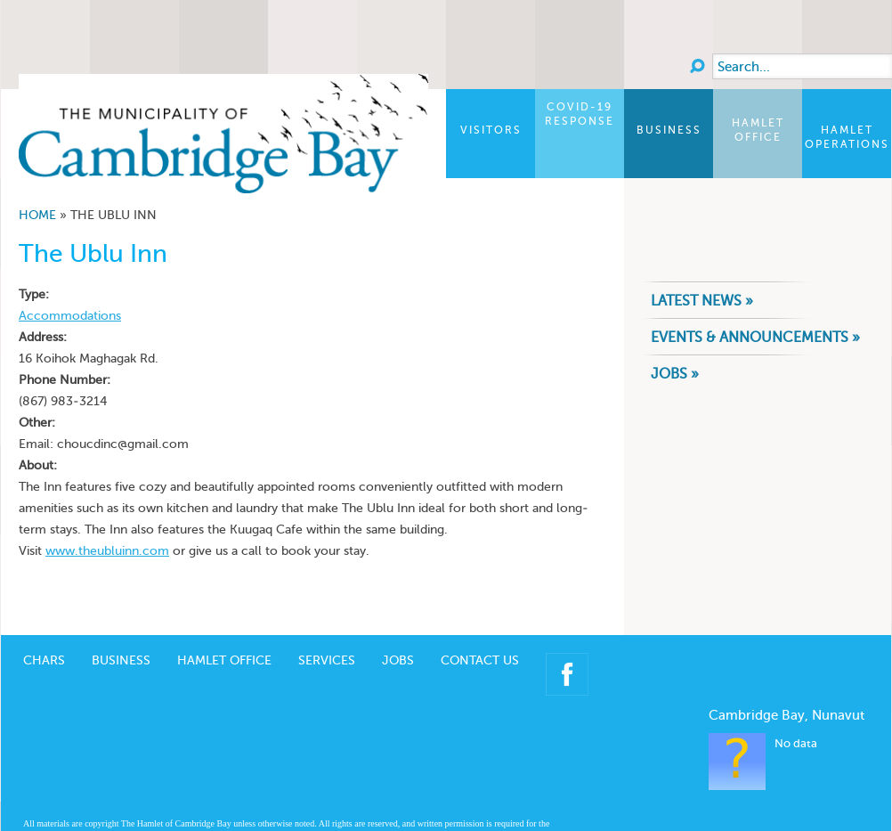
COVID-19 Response (579, 114)
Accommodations (70, 315)
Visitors (491, 130)
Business (669, 130)
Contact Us (480, 660)
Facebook (567, 674)
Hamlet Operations (847, 137)
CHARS (44, 660)
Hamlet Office (758, 130)
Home (37, 215)
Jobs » (675, 373)
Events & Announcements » (755, 337)
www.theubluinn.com (107, 550)
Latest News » (702, 300)
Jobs (398, 660)
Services (326, 660)
